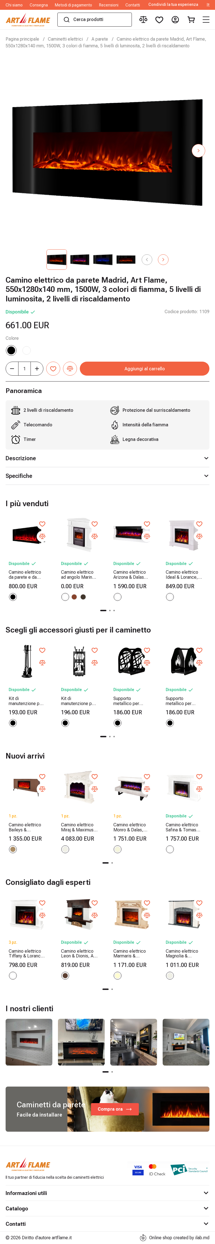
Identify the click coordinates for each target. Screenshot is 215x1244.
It (208, 5)
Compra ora (115, 1109)
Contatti (132, 5)
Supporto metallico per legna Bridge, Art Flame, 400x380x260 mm (131, 701)
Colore (12, 338)
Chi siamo (14, 5)
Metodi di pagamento (73, 5)
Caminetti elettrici (65, 39)
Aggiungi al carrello (145, 368)
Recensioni (108, 5)
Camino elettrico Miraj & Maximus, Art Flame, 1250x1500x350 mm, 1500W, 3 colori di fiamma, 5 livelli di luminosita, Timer (78, 827)
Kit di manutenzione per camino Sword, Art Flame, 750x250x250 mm (27, 701)
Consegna (39, 5)
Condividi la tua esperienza (173, 5)
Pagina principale (22, 39)
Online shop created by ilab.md (174, 1237)
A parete (100, 39)
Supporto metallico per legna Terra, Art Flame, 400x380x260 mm (183, 701)
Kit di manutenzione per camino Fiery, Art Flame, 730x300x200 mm (79, 701)
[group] (29, 1042)
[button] (198, 150)
